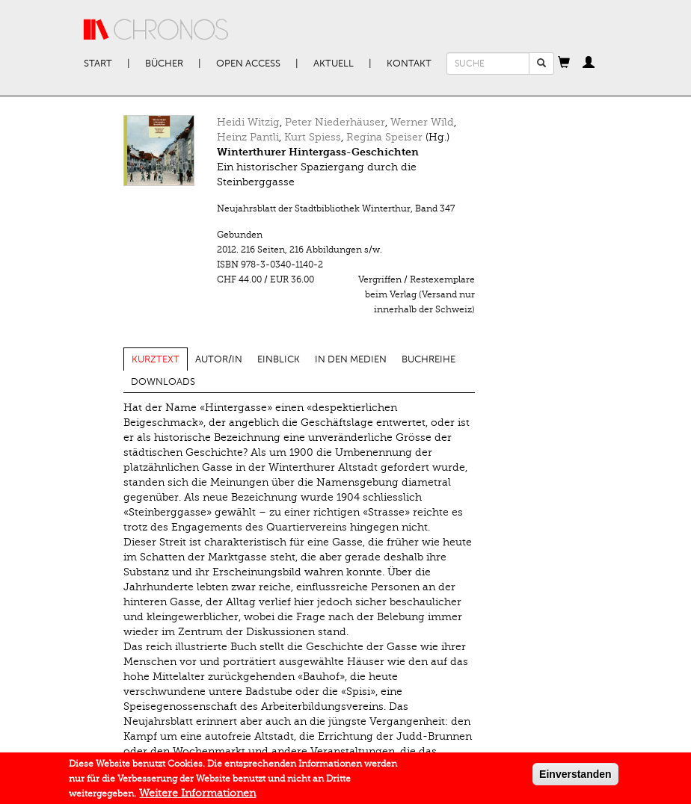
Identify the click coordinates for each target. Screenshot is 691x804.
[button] (564, 63)
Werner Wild (422, 122)
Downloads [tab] (163, 382)
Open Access (248, 63)
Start (98, 63)
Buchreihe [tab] (428, 359)
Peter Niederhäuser (335, 122)
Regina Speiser (384, 137)
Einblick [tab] (278, 359)
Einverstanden (575, 776)
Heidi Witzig (248, 122)
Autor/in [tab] (218, 359)
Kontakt (409, 63)
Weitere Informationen (197, 795)
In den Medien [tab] (351, 359)
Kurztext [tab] (155, 359)
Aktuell (333, 63)
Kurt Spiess (312, 137)
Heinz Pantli (248, 137)
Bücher (164, 63)
